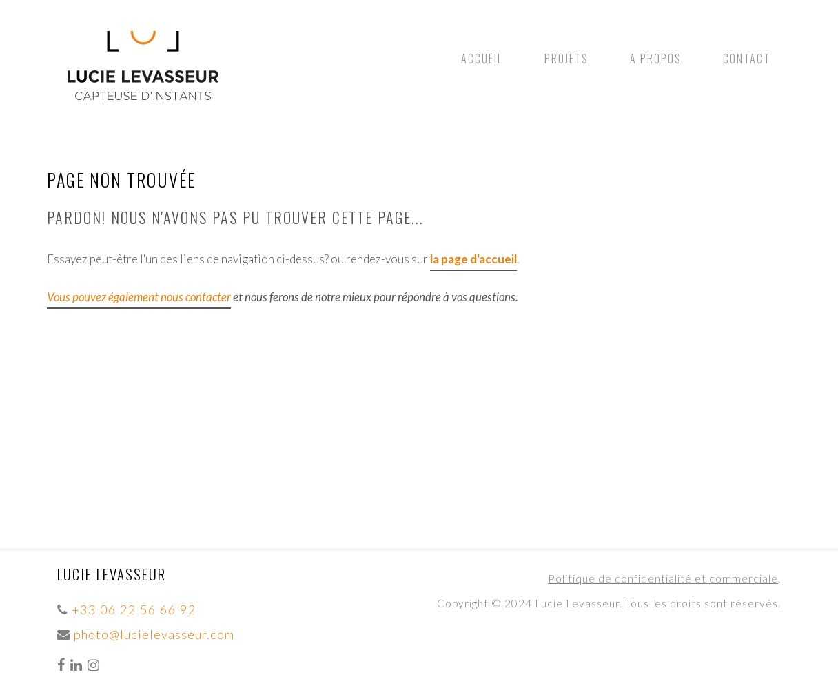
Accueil (482, 58)
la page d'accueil (473, 259)
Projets (566, 58)
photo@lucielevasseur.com (154, 634)
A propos (656, 58)
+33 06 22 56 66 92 (134, 609)
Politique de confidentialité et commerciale (663, 578)
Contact (746, 58)
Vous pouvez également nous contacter (139, 297)
